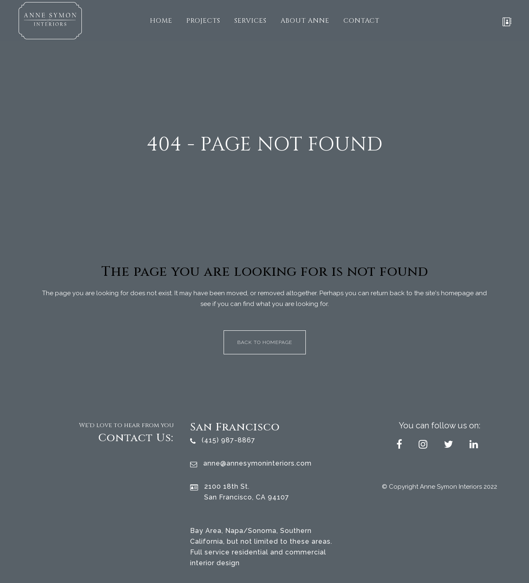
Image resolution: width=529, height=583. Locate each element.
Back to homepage (264, 342)
